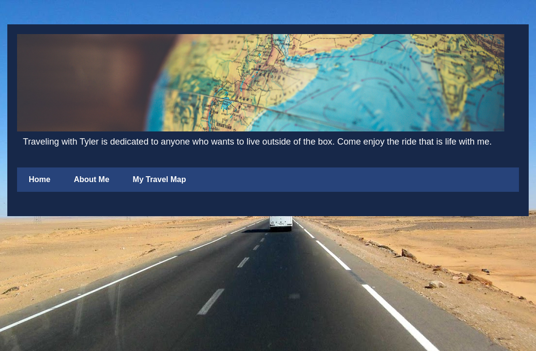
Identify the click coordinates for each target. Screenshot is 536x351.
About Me (91, 179)
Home (39, 179)
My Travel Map (159, 179)
